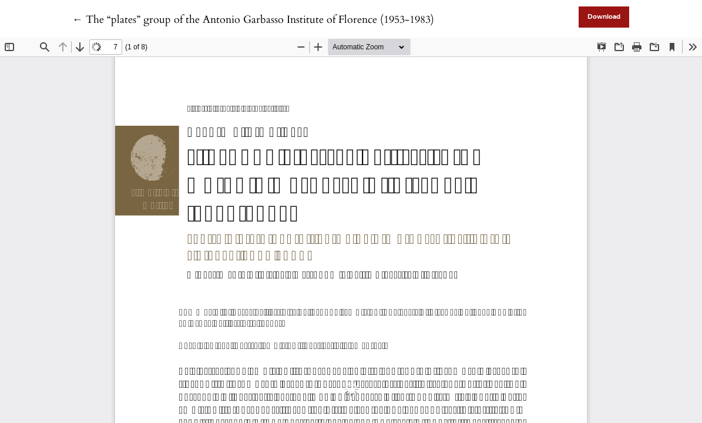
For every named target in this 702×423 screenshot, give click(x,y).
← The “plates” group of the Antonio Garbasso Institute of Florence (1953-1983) (253, 19)
